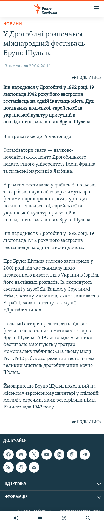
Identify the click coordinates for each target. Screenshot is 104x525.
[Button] (86, 78)
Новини (12, 24)
